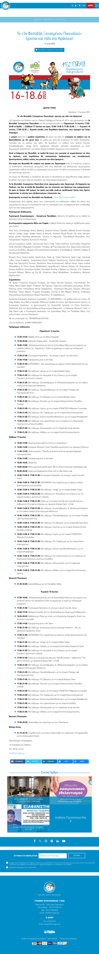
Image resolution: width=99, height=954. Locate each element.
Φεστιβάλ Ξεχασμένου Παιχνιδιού (49, 50)
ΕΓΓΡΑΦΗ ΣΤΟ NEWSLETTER (25, 856)
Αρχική (36, 19)
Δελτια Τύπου (60, 19)
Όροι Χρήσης (52, 939)
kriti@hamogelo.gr (17, 753)
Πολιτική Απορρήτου (46, 864)
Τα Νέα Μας (47, 19)
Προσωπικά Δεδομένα (68, 939)
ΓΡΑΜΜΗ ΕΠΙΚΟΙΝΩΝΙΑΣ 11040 (49, 901)
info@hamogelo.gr (52, 913)
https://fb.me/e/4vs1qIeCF (65, 197)
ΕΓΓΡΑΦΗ (77, 855)
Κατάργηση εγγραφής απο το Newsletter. (21, 867)
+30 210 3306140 (54, 907)
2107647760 (51, 921)
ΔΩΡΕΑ (90, 6)
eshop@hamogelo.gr (52, 924)
